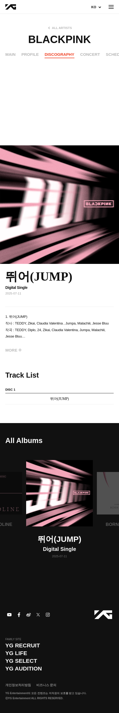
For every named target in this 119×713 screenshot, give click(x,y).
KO (93, 7)
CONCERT (90, 54)
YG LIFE (16, 653)
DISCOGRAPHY (59, 54)
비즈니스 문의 (46, 685)
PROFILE (30, 54)
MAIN (10, 54)
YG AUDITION (23, 668)
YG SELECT (21, 661)
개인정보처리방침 (18, 685)
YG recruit (22, 645)
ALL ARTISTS (62, 27)
